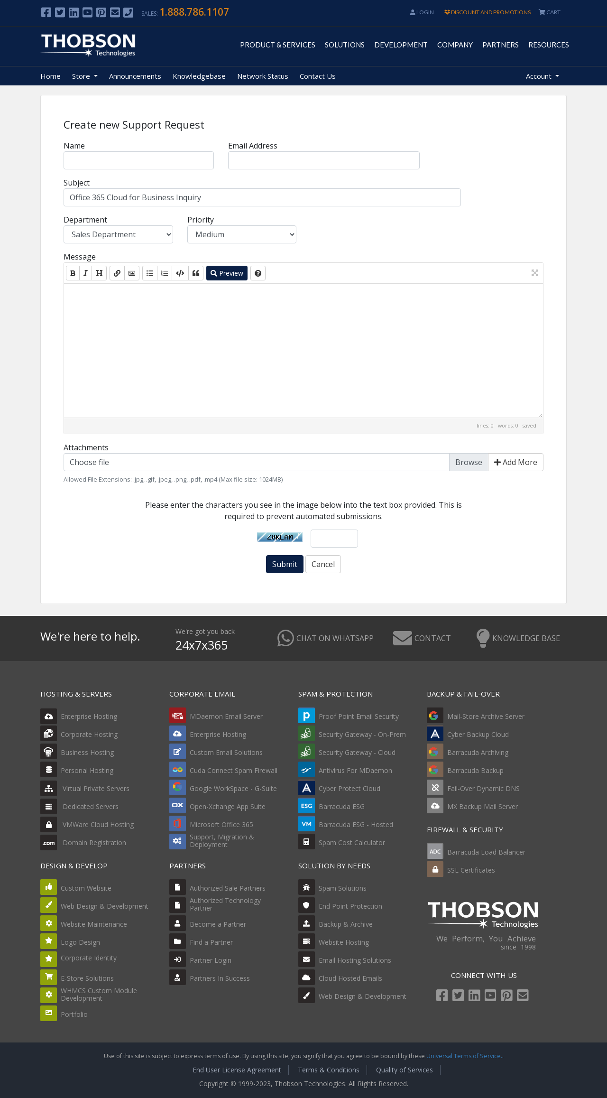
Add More (515, 462)
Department (85, 219)
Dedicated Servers (79, 806)
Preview (227, 273)
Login (422, 12)
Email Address (252, 145)
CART (550, 12)
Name (74, 145)
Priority (200, 219)
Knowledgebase (199, 76)
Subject (77, 182)
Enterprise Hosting (78, 716)
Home (50, 76)
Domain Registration (83, 842)
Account (539, 76)
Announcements (135, 76)
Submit (284, 564)
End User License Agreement (237, 1069)
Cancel (323, 564)
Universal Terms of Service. (464, 1056)
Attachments (86, 447)
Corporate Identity (89, 957)
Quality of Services (404, 1069)
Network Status (262, 76)
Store (82, 76)
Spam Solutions (343, 888)
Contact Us (318, 76)
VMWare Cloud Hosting (87, 824)
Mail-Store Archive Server (485, 716)
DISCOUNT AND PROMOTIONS (487, 12)
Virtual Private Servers (84, 788)
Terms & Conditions (328, 1069)
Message (80, 256)
